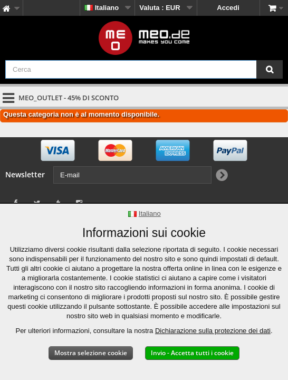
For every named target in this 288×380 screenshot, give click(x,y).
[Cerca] (269, 69)
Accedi (228, 8)
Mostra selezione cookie (90, 352)
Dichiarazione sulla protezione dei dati (213, 331)
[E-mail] (132, 175)
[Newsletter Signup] (221, 176)
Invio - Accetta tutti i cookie (192, 352)
